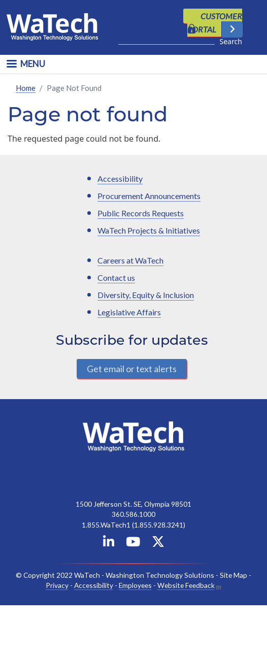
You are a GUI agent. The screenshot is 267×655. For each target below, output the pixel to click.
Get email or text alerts (132, 368)
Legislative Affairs (129, 312)
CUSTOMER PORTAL (214, 22)
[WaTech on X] (158, 543)
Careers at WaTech (130, 260)
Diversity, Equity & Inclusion (145, 295)
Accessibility (120, 178)
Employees (135, 585)
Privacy (57, 585)
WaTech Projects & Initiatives (148, 230)
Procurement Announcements (149, 196)
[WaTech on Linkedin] (108, 543)
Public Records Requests (140, 213)
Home (26, 87)
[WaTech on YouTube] (133, 543)
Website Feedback (186, 585)
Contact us (116, 277)
